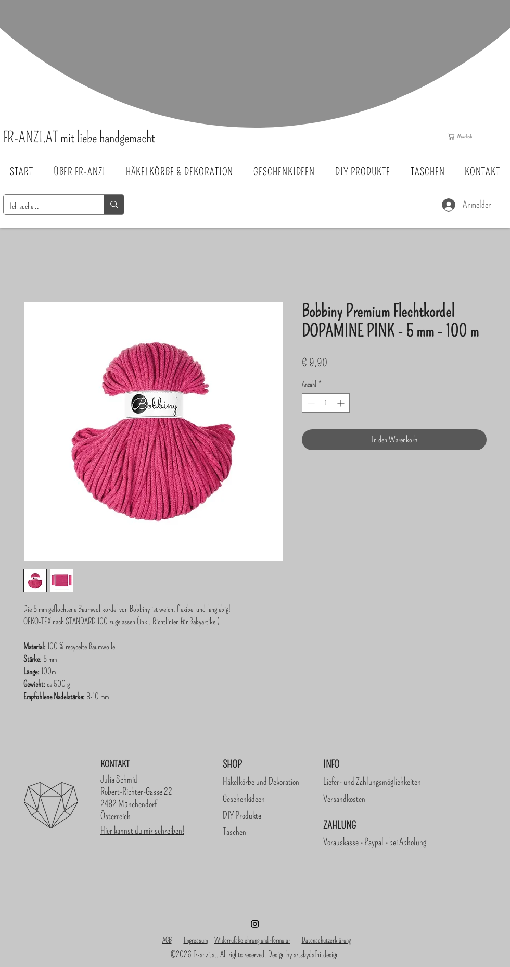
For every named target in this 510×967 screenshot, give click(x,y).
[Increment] (341, 403)
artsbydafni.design (316, 954)
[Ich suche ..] (46, 206)
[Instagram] (255, 924)
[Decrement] (309, 403)
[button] (473, 136)
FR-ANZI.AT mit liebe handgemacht (79, 137)
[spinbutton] (325, 403)
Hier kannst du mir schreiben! (142, 830)
